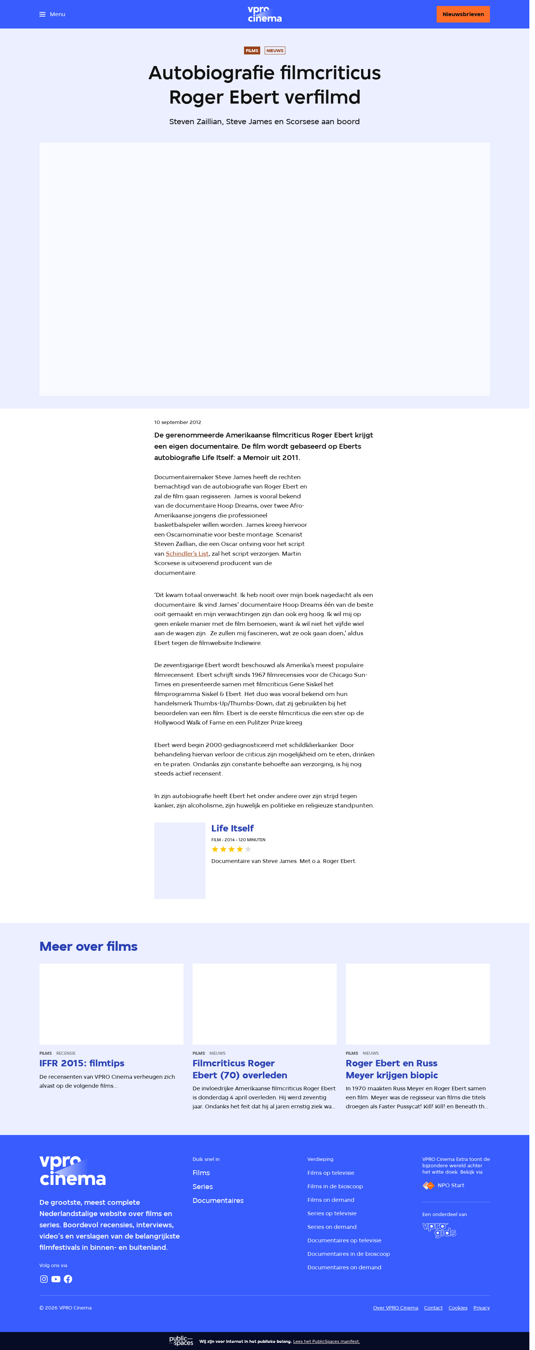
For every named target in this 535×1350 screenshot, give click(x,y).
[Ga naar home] (265, 14)
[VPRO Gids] (439, 1230)
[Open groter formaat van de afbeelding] (384, 520)
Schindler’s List (187, 553)
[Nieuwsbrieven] (463, 14)
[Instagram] (43, 1279)
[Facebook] (67, 1279)
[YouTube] (55, 1279)
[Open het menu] (52, 14)
